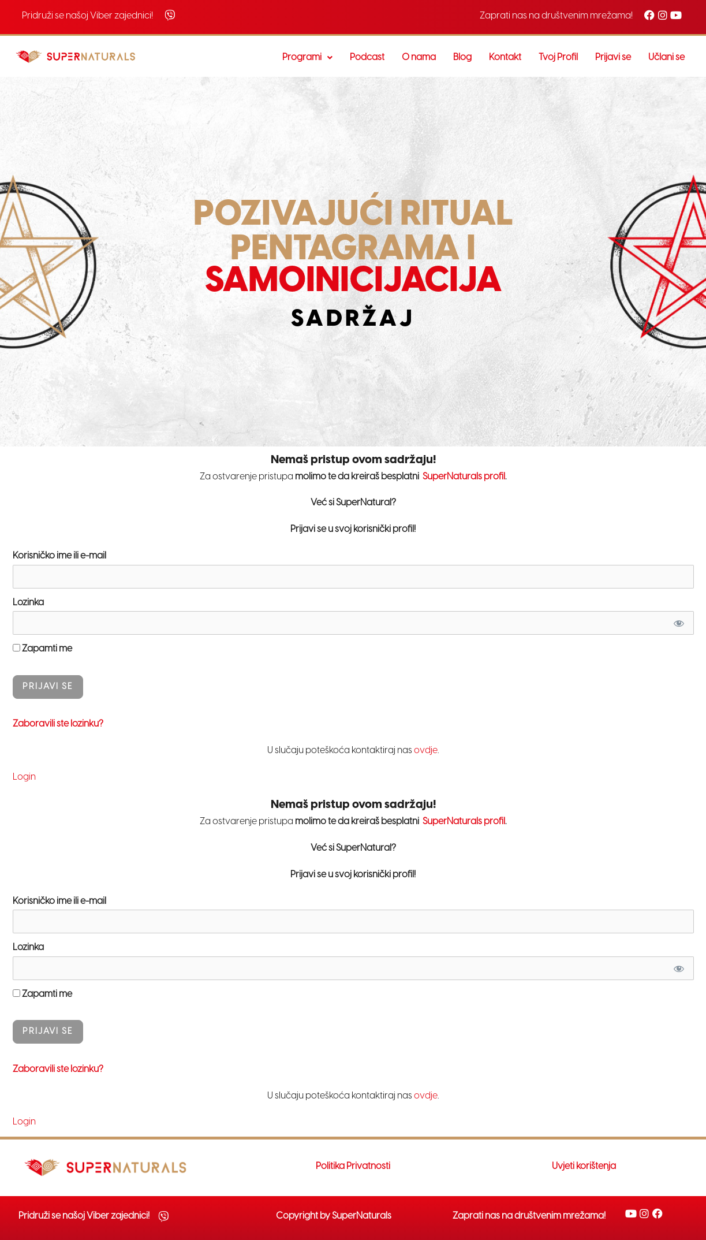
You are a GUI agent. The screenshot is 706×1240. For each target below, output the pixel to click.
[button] (307, 57)
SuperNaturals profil (463, 477)
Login (24, 777)
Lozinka (28, 603)
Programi (307, 57)
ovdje (426, 750)
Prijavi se (613, 57)
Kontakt (505, 57)
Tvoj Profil (558, 57)
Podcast (367, 57)
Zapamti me (42, 649)
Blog (462, 57)
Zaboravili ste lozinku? (58, 724)
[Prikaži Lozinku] (678, 623)
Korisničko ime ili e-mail (59, 556)
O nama (419, 57)
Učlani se (666, 57)
